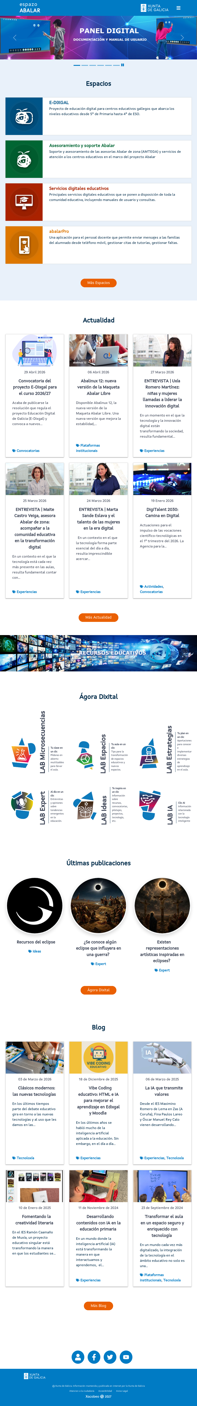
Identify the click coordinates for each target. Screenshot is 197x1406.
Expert (100, 985)
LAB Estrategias (169, 750)
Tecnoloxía (25, 1179)
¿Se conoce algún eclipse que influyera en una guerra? (98, 970)
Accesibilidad (105, 1391)
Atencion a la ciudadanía (81, 1391)
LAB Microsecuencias (43, 742)
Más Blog (98, 1327)
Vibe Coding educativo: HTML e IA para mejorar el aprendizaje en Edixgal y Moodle (98, 1122)
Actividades (153, 587)
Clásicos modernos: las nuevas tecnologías (34, 1112)
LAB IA (170, 826)
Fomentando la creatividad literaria (34, 1241)
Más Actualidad (98, 617)
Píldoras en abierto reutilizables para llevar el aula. (57, 759)
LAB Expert (43, 819)
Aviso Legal (122, 1391)
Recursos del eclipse (36, 964)
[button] (15, 37)
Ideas (37, 973)
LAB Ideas (104, 821)
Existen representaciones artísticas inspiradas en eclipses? (162, 973)
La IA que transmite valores (164, 1112)
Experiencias (154, 451)
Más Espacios (98, 283)
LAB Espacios (103, 754)
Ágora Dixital (98, 1011)
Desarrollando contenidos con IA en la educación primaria (98, 1244)
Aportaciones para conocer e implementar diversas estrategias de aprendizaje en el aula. (184, 751)
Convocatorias (28, 451)
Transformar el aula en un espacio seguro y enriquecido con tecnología (162, 1247)
